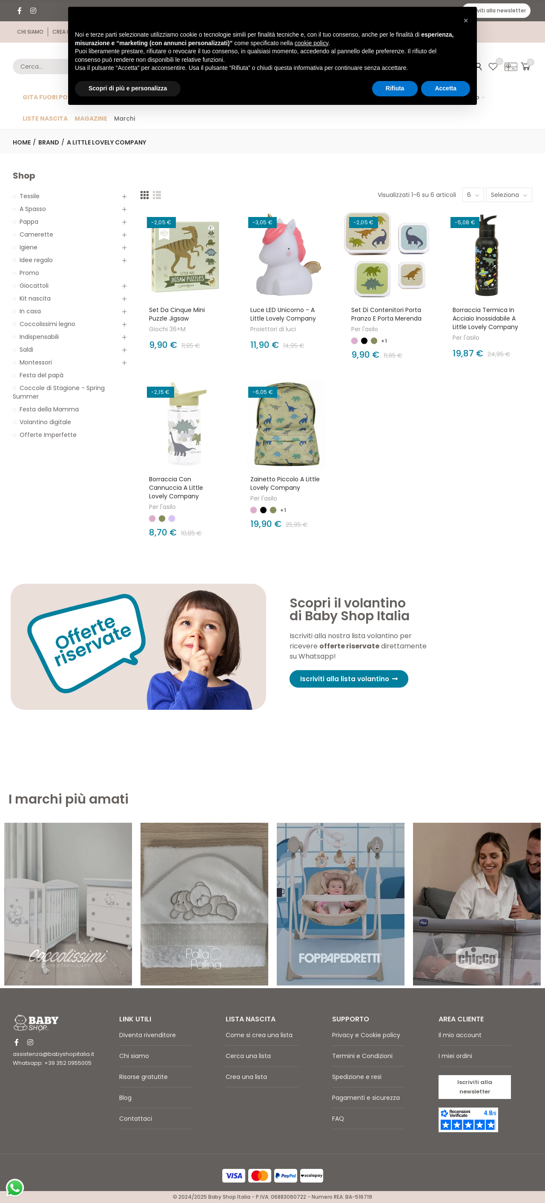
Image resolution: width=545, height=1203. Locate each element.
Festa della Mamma (49, 409)
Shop (24, 176)
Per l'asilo (364, 329)
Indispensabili (39, 337)
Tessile (30, 196)
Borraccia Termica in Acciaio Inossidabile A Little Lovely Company (485, 318)
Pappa (29, 221)
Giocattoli (34, 285)
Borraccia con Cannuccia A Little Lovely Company (176, 487)
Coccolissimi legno (47, 324)
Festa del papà (41, 375)
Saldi (26, 349)
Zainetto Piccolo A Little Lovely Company (285, 483)
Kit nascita (35, 298)
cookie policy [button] (311, 43)
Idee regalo (36, 260)
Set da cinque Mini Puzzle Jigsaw (177, 314)
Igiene (28, 247)
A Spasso (33, 209)
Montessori (36, 362)
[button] (496, 10)
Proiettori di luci (273, 329)
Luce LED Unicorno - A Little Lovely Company (283, 314)
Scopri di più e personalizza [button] (128, 88)
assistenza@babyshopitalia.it (53, 1054)
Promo (29, 273)
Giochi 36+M (167, 329)
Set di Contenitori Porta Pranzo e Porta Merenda (386, 314)
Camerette (36, 234)
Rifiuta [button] (395, 88)
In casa (30, 311)
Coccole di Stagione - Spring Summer (59, 392)
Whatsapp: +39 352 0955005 (52, 1063)
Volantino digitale (45, 422)
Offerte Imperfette (48, 435)
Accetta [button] (445, 88)
